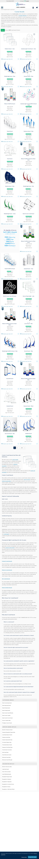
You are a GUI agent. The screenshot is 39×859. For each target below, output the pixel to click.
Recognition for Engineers (6, 779)
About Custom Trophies (6, 715)
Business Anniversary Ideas (7, 766)
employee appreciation (6, 481)
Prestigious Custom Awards (7, 722)
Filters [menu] (2, 30)
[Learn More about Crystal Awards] (19, 575)
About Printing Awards (6, 710)
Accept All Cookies (32, 857)
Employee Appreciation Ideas (7, 739)
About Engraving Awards (6, 705)
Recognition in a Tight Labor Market (8, 789)
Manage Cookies (24, 857)
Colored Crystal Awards (7, 561)
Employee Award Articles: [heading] (9, 726)
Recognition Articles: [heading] (8, 763)
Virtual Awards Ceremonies (7, 749)
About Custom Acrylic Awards (7, 717)
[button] (10, 1)
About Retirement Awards (6, 754)
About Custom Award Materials (7, 712)
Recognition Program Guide (7, 776)
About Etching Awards (6, 707)
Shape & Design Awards (7, 587)
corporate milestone (23, 15)
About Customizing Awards (7, 702)
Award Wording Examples (6, 774)
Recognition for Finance (6, 786)
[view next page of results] (24, 448)
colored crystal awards (9, 547)
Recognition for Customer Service (8, 784)
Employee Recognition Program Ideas (8, 732)
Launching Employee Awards (7, 734)
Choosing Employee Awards (7, 744)
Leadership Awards (5, 769)
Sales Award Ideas (5, 752)
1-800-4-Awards (20, 7)
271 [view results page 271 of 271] (22, 447)
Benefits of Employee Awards (7, 729)
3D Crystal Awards (6, 578)
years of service (27, 479)
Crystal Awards (13, 30)
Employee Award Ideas (6, 737)
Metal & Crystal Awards (7, 570)
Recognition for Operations (7, 781)
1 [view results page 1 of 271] (14, 447)
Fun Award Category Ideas (6, 742)
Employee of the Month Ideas (7, 747)
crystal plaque (6, 534)
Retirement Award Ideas (6, 757)
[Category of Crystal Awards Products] (19, 18)
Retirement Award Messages (7, 759)
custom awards (15, 459)
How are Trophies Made (6, 720)
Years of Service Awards (6, 771)
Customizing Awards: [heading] (8, 700)
